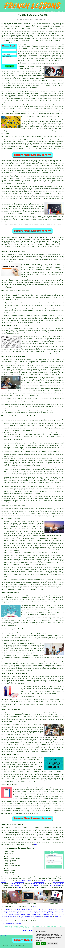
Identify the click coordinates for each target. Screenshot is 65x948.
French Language (6, 911)
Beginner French (53, 911)
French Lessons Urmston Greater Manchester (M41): (18, 23)
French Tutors (12, 916)
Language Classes (24, 916)
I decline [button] (43, 943)
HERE (20, 887)
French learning (49, 810)
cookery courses (39, 882)
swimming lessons (55, 885)
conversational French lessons (16, 764)
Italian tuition (6, 880)
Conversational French (50, 914)
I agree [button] (38, 943)
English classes (46, 880)
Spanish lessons (58, 883)
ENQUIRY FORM (50, 812)
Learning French (18, 911)
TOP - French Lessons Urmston (11, 923)
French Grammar (37, 914)
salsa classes (19, 882)
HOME (41, 11)
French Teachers (11, 909)
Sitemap (2, 935)
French (59, 40)
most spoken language (26, 310)
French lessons (16, 236)
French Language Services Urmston (17, 848)
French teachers (32, 243)
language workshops (23, 662)
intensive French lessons (46, 676)
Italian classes (26, 880)
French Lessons (47, 909)
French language (10, 841)
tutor (33, 48)
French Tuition (36, 909)
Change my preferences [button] (52, 943)
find (6, 827)
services (59, 887)
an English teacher (37, 883)
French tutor (15, 771)
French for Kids (28, 913)
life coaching (34, 885)
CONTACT (54, 11)
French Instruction (23, 909)
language (12, 25)
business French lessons (9, 800)
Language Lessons (36, 916)
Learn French (59, 916)
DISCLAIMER (60, 11)
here (35, 844)
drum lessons (15, 885)
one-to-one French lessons (28, 801)
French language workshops (10, 632)
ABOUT (49, 11)
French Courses (58, 909)
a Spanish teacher (16, 883)
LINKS (45, 11)
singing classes (58, 882)
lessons (54, 878)
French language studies (9, 801)
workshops (9, 645)
